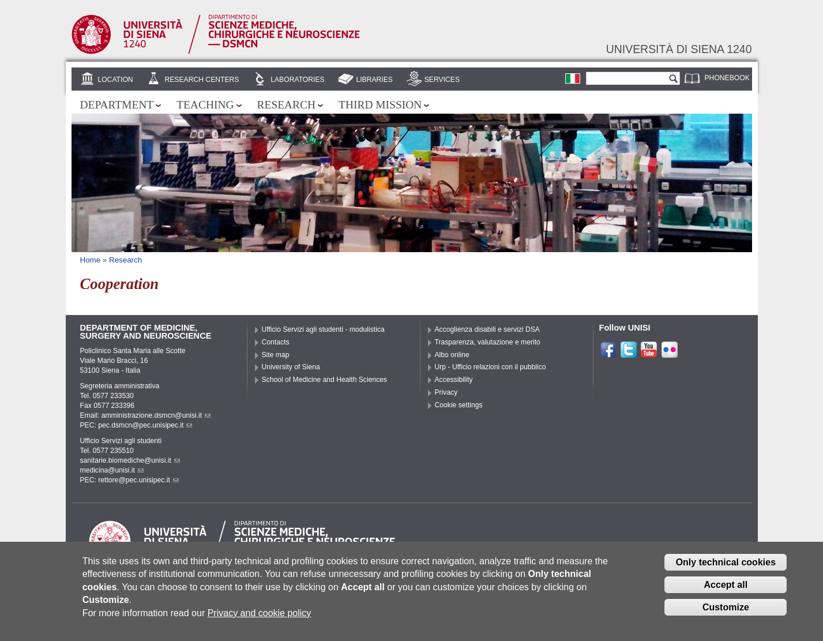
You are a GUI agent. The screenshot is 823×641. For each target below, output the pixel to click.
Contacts (276, 342)
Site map (276, 355)
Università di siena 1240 (679, 49)
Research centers (201, 80)
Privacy (446, 392)
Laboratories (297, 80)
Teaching (205, 105)
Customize (725, 615)
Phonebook (727, 78)
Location (115, 80)
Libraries (374, 80)
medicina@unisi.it (112, 470)
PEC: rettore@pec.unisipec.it (129, 480)
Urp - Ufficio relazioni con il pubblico (490, 367)
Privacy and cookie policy (259, 620)
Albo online (452, 355)
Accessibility (454, 380)
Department (117, 105)
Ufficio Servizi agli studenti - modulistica (323, 329)
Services (442, 80)
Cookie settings (459, 405)
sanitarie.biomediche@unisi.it (130, 460)
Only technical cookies (726, 570)
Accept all (726, 593)
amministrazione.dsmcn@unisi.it (156, 415)
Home (90, 260)
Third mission (380, 105)
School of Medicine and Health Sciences (325, 380)
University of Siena (291, 367)
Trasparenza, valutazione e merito (487, 342)
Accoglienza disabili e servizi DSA (487, 329)
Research (286, 105)
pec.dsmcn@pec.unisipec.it (145, 425)
